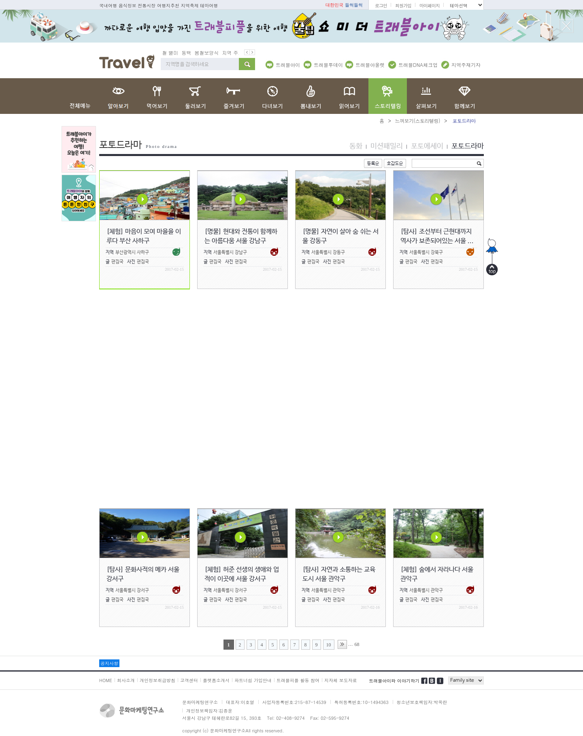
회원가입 (403, 5)
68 (357, 644)
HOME (105, 680)
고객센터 (189, 680)
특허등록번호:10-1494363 (361, 702)
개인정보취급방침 (157, 680)
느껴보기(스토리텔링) (417, 120)
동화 (355, 146)
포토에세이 (427, 146)
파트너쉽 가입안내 (253, 680)
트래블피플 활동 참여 (298, 680)
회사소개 (126, 680)
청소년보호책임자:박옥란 (422, 702)
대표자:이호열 (240, 702)
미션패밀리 (386, 146)
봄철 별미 (172, 52)
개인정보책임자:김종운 (209, 711)
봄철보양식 (211, 52)
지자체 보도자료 (340, 680)
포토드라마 (467, 146)
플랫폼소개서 (216, 680)
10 (328, 645)
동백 (191, 52)
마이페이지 (429, 5)
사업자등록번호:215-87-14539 (294, 702)
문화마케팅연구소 (200, 702)
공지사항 (109, 663)
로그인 (381, 5)
